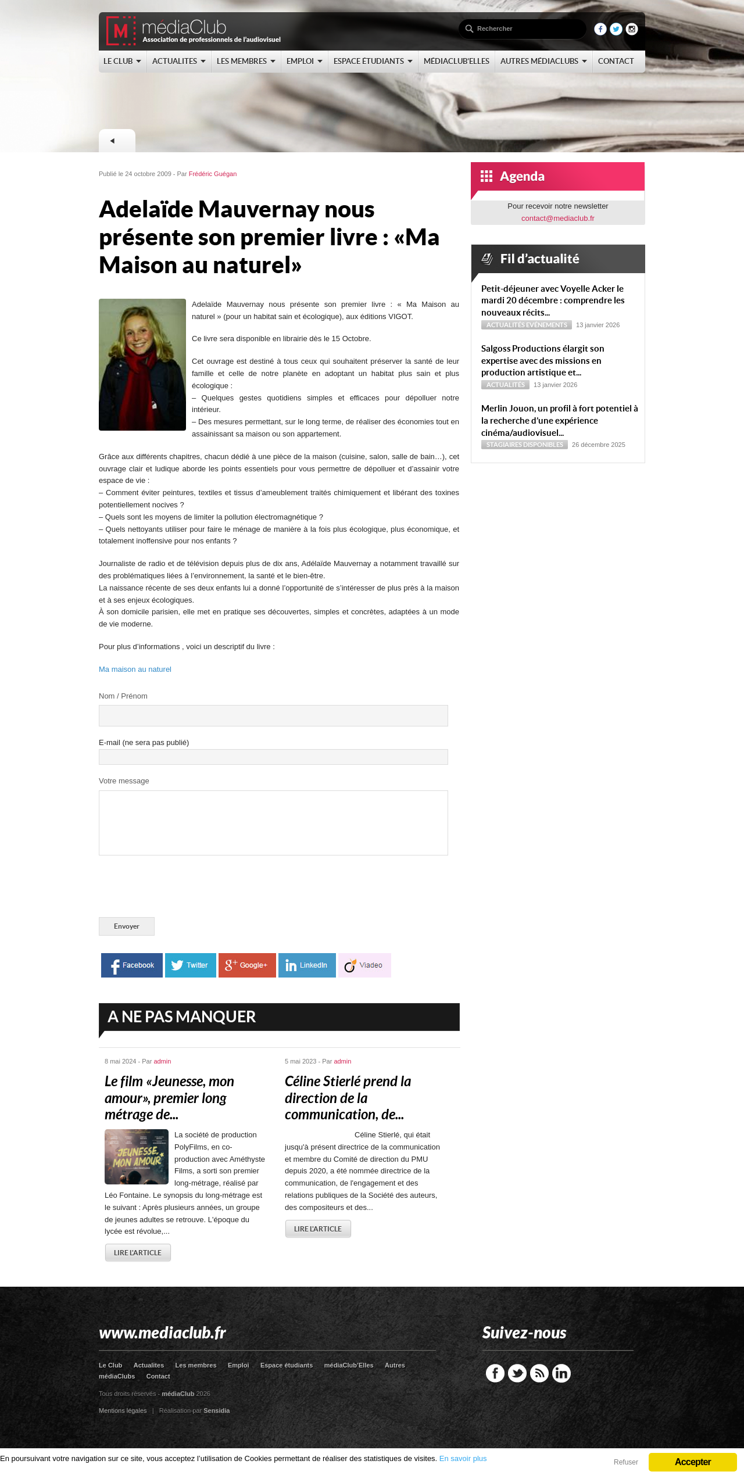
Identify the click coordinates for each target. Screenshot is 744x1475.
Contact (158, 1376)
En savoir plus (463, 1458)
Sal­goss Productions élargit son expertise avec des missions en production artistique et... (542, 360)
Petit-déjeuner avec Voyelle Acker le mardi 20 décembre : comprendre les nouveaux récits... (553, 301)
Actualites (149, 1365)
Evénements (546, 324)
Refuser (626, 1462)
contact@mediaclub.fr (558, 218)
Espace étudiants (286, 1365)
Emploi (238, 1365)
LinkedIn (561, 1373)
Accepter (693, 1462)
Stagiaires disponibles (525, 444)
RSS (539, 1373)
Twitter (517, 1373)
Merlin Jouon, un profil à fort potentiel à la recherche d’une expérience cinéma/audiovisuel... (559, 420)
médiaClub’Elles (349, 1365)
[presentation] (187, 888)
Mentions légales (123, 1410)
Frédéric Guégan (213, 173)
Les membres (196, 1365)
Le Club (110, 1365)
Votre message (124, 780)
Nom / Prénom (123, 696)
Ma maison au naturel (135, 669)
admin (162, 1061)
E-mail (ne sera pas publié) (144, 742)
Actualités (506, 324)
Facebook (495, 1373)
